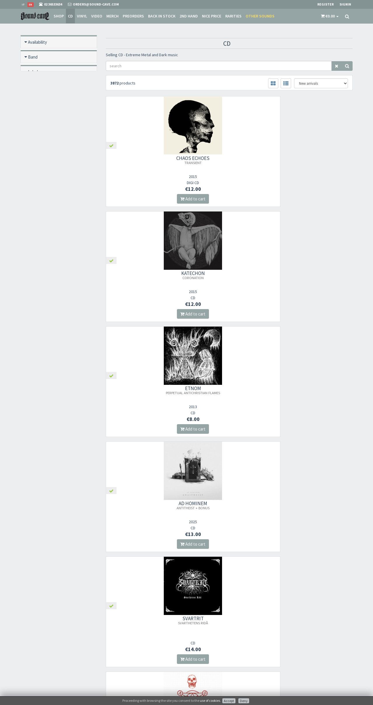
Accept (229, 701)
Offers (33, 146)
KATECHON (229, 160)
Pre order (36, 101)
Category (36, 176)
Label (33, 72)
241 (135, 567)
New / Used (38, 131)
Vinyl (81, 16)
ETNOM (314, 160)
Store (195, 632)
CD (69, 16)
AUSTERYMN (144, 505)
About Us (198, 625)
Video (96, 16)
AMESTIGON (314, 275)
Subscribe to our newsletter (135, 654)
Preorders (132, 16)
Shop (58, 16)
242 (148, 567)
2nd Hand (188, 16)
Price (32, 205)
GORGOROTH (229, 390)
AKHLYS (143, 390)
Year (32, 190)
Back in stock (161, 16)
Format (37, 86)
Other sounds (259, 16)
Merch (112, 16)
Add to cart (143, 199)
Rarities (233, 16)
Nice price (211, 16)
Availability (37, 42)
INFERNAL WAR (314, 505)
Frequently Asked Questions (212, 655)
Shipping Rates (202, 647)
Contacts (198, 662)
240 (122, 567)
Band (33, 57)
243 (162, 567)
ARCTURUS (229, 505)
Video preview (41, 220)
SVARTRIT (229, 275)
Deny (244, 701)
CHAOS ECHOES (144, 160)
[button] (330, 16)
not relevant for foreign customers (217, 670)
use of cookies (210, 700)
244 (175, 567)
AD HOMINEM (143, 275)
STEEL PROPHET (314, 390)
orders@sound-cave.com (53, 634)
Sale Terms (199, 640)
